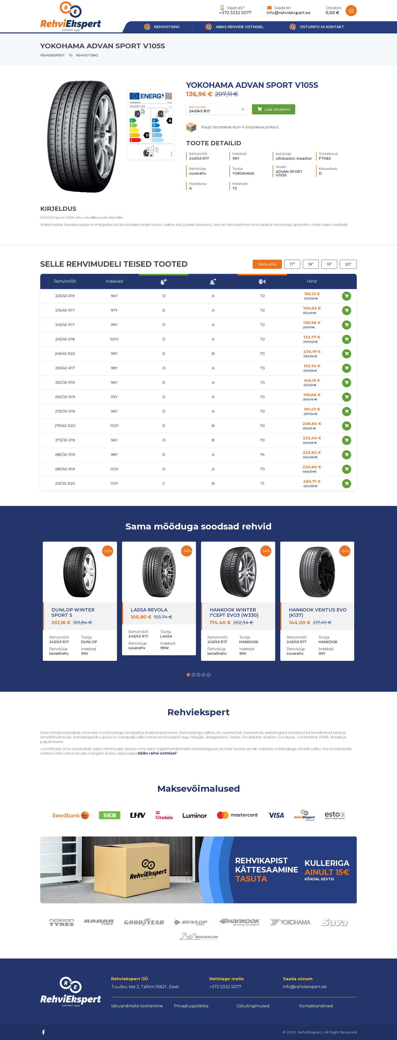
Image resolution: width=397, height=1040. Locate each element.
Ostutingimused (253, 1006)
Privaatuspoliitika (191, 1006)
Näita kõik (267, 264)
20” (348, 264)
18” (310, 264)
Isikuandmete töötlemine (137, 1006)
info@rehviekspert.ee (288, 12)
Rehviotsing (87, 55)
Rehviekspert (53, 55)
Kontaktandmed (316, 1006)
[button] (188, 675)
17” (292, 264)
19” (329, 264)
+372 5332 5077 (235, 12)
